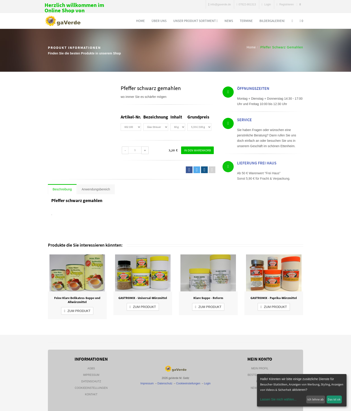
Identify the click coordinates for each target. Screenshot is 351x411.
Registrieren (285, 4)
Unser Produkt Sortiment (195, 21)
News (229, 21)
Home (140, 21)
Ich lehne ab (315, 399)
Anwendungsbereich (96, 189)
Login (266, 4)
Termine (246, 21)
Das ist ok (334, 399)
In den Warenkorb (197, 150)
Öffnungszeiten (253, 89)
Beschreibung (62, 189)
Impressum (91, 375)
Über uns (159, 21)
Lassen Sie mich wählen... (278, 399)
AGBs (91, 368)
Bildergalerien (272, 21)
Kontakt (91, 394)
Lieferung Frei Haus (256, 176)
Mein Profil (259, 368)
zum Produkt (77, 311)
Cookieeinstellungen (91, 387)
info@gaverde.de (219, 4)
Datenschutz (91, 381)
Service (244, 120)
